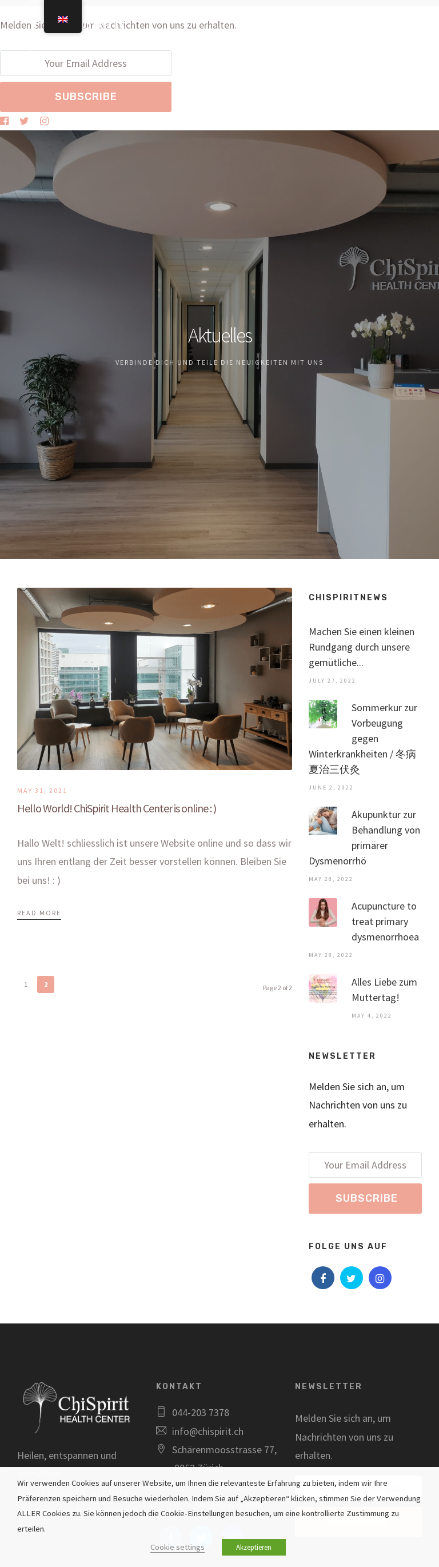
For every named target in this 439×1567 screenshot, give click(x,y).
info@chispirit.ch (208, 1431)
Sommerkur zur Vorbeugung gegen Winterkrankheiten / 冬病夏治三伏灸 (363, 738)
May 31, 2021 (42, 790)
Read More (39, 912)
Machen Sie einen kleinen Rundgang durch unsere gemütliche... (361, 647)
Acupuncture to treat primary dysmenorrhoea (385, 921)
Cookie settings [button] (177, 1547)
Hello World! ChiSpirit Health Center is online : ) (116, 808)
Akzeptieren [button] (254, 1547)
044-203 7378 (200, 1412)
